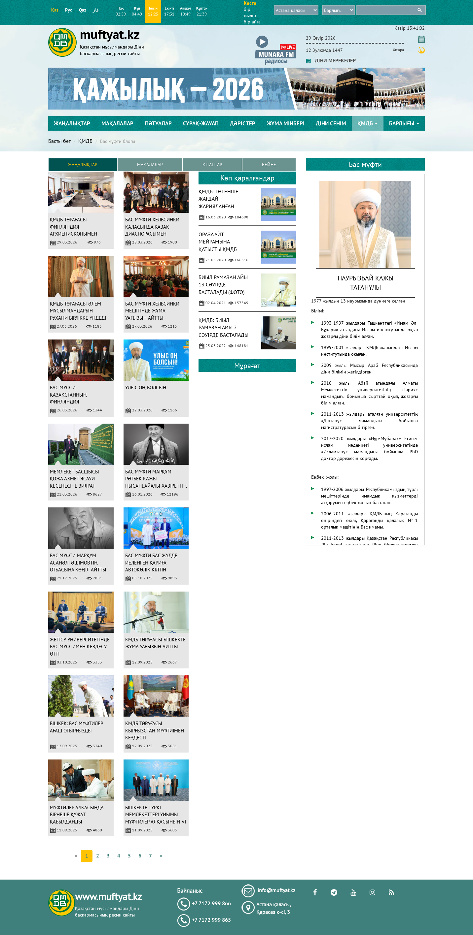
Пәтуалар (158, 123)
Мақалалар (117, 123)
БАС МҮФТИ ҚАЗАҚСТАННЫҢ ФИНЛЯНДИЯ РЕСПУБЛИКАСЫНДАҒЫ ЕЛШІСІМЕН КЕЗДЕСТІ (76, 402)
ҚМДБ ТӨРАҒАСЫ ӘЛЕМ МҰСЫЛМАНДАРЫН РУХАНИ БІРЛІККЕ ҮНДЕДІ (78, 311)
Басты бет (59, 141)
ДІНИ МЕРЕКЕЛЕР (331, 60)
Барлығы (404, 123)
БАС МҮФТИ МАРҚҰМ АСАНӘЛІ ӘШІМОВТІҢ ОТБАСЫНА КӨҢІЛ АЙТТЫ (78, 563)
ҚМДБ (367, 123)
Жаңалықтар (72, 123)
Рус (68, 10)
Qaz (82, 10)
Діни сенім (331, 123)
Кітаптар (212, 165)
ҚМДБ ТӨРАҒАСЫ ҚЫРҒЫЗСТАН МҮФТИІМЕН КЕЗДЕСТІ (154, 731)
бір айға (252, 22)
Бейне (269, 165)
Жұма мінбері (286, 123)
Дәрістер (242, 123)
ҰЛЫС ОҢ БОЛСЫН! (146, 388)
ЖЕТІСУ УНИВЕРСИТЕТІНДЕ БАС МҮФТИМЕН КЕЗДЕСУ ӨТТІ (80, 646)
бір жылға (250, 12)
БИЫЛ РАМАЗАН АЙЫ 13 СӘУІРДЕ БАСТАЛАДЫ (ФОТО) (223, 285)
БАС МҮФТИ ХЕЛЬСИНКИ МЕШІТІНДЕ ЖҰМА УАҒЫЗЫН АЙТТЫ (152, 311)
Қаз (54, 10)
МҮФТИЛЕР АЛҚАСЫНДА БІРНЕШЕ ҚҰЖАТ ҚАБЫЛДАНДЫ (76, 814)
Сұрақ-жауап (201, 123)
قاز (96, 10)
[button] (275, 37)
